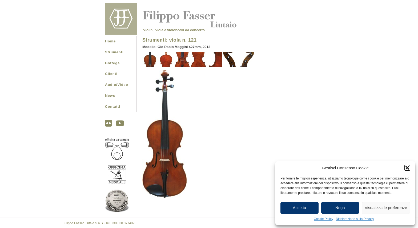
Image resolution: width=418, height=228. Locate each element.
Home (110, 41)
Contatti (112, 107)
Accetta (299, 207)
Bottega (112, 63)
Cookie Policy (323, 219)
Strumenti (114, 52)
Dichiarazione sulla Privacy (355, 219)
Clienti (111, 74)
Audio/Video (116, 85)
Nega (340, 207)
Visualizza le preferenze (386, 207)
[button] (407, 167)
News (110, 96)
